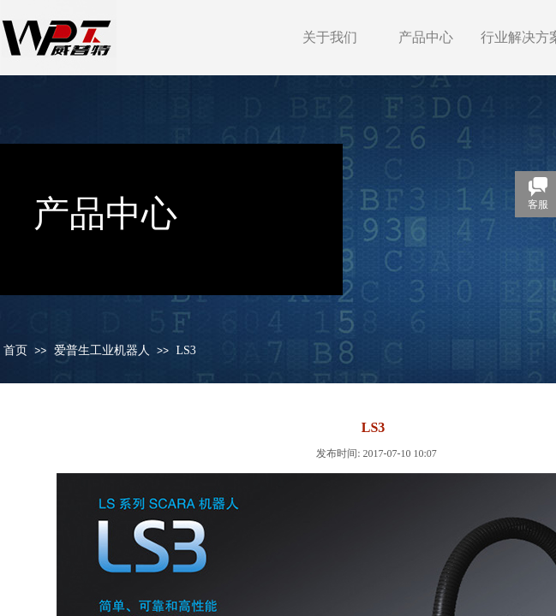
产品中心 (425, 37)
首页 (15, 350)
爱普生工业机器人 (102, 350)
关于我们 (329, 37)
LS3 (185, 350)
